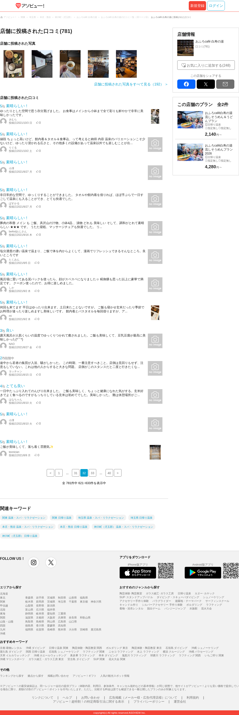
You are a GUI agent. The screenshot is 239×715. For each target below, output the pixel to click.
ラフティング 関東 (94, 651)
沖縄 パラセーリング (201, 651)
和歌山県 (85, 617)
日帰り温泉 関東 (58, 647)
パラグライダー (161, 601)
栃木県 (29, 601)
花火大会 (206, 608)
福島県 (84, 597)
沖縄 (2, 633)
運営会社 (180, 701)
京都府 (40, 617)
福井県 (51, 609)
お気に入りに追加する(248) (208, 65)
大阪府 (51, 617)
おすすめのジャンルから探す (140, 587)
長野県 (40, 605)
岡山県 (51, 621)
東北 (2, 597)
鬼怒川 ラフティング (134, 655)
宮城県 (51, 597)
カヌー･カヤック (205, 593)
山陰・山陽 (6, 621)
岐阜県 (40, 613)
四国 (2, 625)
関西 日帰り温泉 (35, 651)
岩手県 (40, 597)
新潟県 (51, 605)
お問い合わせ (90, 697)
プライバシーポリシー (148, 701)
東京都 (84, 601)
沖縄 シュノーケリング (205, 647)
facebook (186, 84)
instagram (33, 562)
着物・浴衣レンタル (131, 608)
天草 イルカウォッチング (15, 655)
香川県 (40, 625)
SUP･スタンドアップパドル (136, 597)
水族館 (193, 608)
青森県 (29, 597)
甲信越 (4, 605)
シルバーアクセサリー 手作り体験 (162, 604)
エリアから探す (11, 587)
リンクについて (42, 697)
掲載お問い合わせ (58, 675)
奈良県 (73, 617)
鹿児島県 (96, 629)
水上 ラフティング (148, 651)
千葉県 (73, 601)
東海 (2, 613)
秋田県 (62, 597)
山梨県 (29, 605)
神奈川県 (96, 601)
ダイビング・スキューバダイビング (178, 597)
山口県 (73, 621)
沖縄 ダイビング (35, 647)
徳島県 (29, 625)
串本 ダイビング (108, 655)
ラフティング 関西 (190, 655)
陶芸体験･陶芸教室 (131, 593)
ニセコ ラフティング (121, 651)
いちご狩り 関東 (214, 655)
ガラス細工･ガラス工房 (160, 593)
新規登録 (197, 6)
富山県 (29, 609)
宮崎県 (84, 629)
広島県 (62, 621)
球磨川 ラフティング (162, 655)
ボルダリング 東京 (117, 647)
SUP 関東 (99, 659)
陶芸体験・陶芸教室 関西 (87, 647)
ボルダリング (194, 604)
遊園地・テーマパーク (188, 601)
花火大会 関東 (117, 659)
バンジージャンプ (175, 608)
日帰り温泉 (184, 593)
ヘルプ (67, 697)
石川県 (40, 609)
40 (109, 473)
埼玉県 (62, 601)
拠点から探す (36, 675)
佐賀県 (40, 629)
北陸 (2, 609)
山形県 (73, 597)
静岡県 (29, 613)
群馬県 (40, 601)
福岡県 (29, 629)
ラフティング (214, 604)
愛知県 (51, 613)
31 (75, 473)
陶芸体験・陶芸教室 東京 (147, 647)
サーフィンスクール (217, 601)
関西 (2, 617)
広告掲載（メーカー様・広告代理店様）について (143, 697)
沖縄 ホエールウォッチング (50, 655)
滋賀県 (29, 617)
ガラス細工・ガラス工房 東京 (46, 659)
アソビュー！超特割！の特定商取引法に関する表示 (88, 701)
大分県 (73, 629)
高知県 (62, 625)
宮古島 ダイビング (78, 659)
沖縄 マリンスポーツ (12, 659)
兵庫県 (62, 617)
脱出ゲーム (153, 608)
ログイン (216, 6)
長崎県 (51, 629)
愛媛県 (51, 625)
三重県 (62, 613)
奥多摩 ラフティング (82, 655)
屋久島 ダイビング (11, 651)
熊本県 (62, 629)
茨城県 (51, 601)
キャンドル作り (129, 604)
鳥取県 (29, 621)
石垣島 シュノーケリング (64, 651)
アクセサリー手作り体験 (134, 601)
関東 (2, 601)
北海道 (4, 593)
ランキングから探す (12, 675)
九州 (2, 629)
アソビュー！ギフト (84, 675)
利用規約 (193, 697)
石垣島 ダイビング (176, 647)
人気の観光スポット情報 (114, 675)
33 (92, 473)
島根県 (40, 621)
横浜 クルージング (174, 651)
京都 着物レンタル (11, 647)
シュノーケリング (213, 597)
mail (225, 84)
